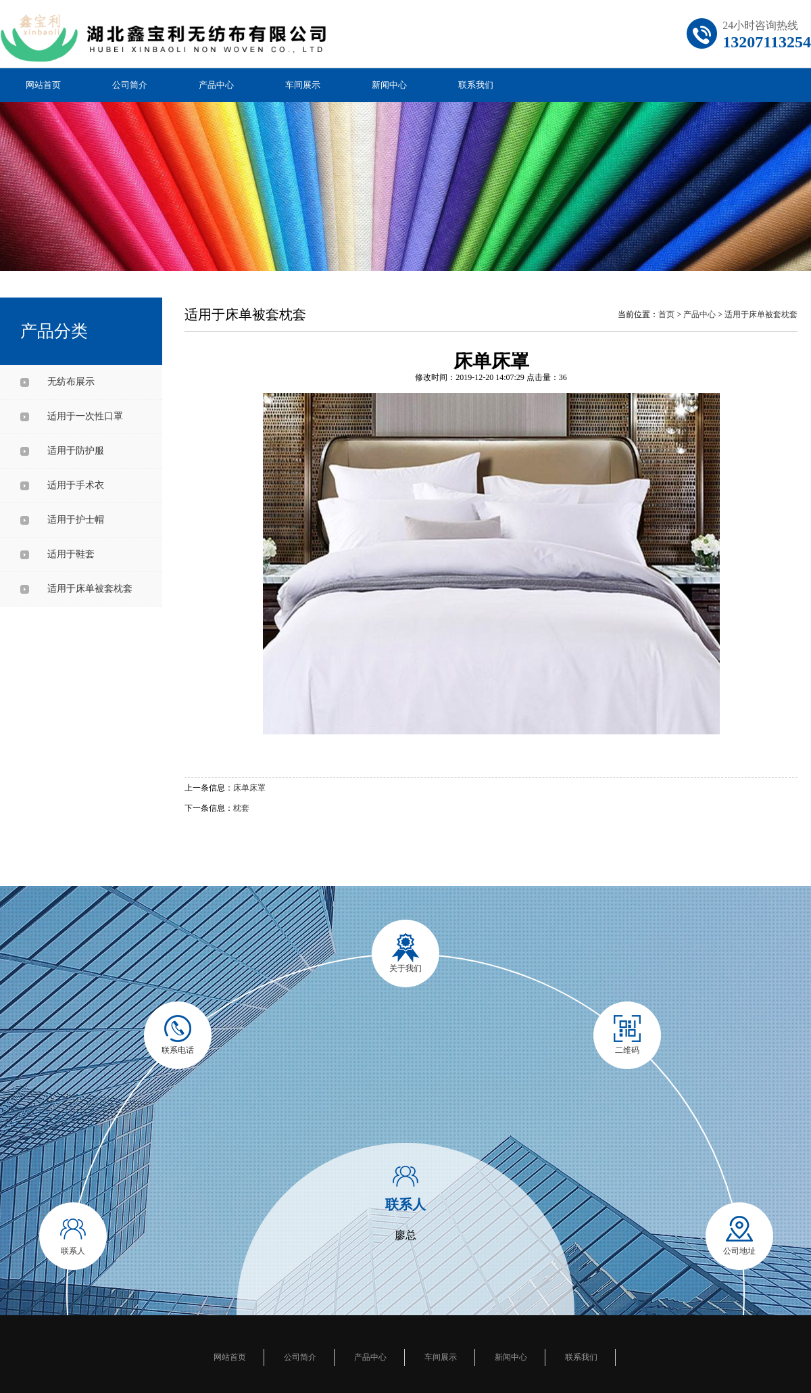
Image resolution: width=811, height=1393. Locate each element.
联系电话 (178, 1050)
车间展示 (302, 85)
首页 (666, 314)
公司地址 (739, 1251)
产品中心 (216, 85)
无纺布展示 (71, 382)
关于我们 (405, 968)
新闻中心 (389, 85)
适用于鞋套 (71, 554)
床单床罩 (249, 788)
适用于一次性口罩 (85, 416)
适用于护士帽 (75, 520)
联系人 (73, 1251)
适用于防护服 (75, 451)
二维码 (627, 1050)
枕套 (241, 808)
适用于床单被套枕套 (89, 589)
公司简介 (129, 85)
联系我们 (475, 85)
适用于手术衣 (75, 485)
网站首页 (43, 85)
